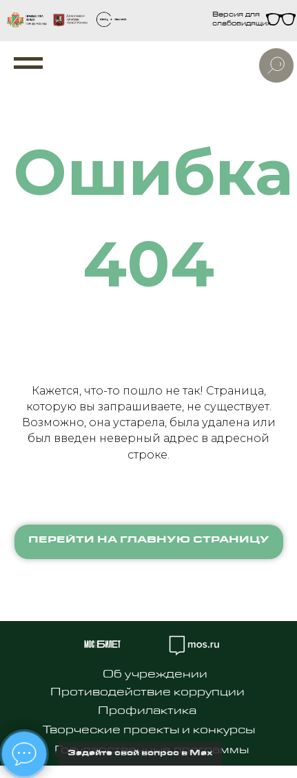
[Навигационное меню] (28, 63)
